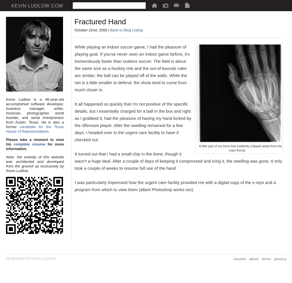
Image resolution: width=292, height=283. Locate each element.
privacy (280, 259)
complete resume (29, 144)
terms (266, 259)
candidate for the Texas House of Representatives (35, 129)
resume (239, 259)
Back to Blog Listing (126, 30)
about (254, 259)
